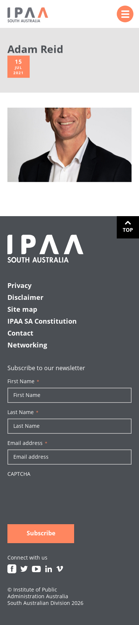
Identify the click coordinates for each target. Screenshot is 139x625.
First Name (23, 381)
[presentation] (63, 494)
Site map (22, 309)
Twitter (24, 568)
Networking (27, 344)
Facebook (11, 568)
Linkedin (48, 568)
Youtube (36, 568)
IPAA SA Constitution (42, 321)
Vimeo (59, 568)
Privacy (19, 285)
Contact (20, 332)
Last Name (23, 412)
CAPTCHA (18, 474)
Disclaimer (25, 297)
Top (128, 229)
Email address (27, 443)
